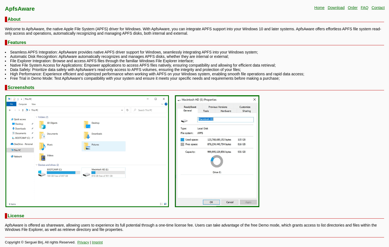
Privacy (83, 242)
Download (336, 7)
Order (353, 7)
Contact (378, 7)
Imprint (97, 242)
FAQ (364, 7)
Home (319, 7)
